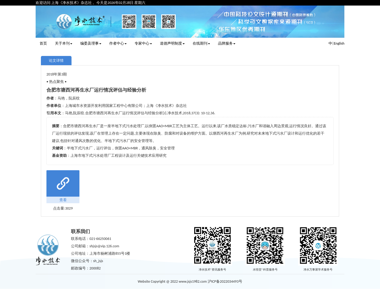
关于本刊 (63, 43)
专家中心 (143, 43)
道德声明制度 (172, 43)
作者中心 (118, 43)
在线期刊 (201, 43)
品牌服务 (226, 43)
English (339, 43)
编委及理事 (90, 43)
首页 (43, 43)
